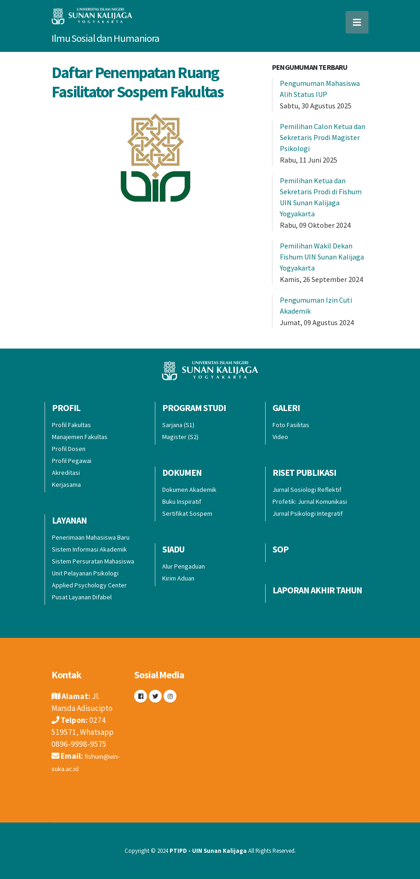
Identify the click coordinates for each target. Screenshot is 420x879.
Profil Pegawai (71, 460)
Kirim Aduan (178, 578)
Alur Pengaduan (183, 566)
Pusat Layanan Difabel (82, 597)
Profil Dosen (68, 449)
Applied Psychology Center (89, 585)
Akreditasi (66, 472)
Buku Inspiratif (181, 501)
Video (280, 437)
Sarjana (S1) (178, 425)
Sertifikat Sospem (187, 513)
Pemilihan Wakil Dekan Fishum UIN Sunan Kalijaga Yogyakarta (322, 256)
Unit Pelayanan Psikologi (85, 573)
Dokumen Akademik (189, 489)
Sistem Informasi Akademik (89, 549)
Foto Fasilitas (290, 425)
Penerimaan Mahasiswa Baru (91, 537)
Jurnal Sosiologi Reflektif (306, 489)
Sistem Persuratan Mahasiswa (93, 561)
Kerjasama (66, 484)
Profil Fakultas (71, 425)
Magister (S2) (180, 437)
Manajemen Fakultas (80, 437)
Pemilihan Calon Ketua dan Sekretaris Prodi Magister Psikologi (322, 137)
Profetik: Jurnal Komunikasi (309, 501)
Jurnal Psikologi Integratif (307, 513)
